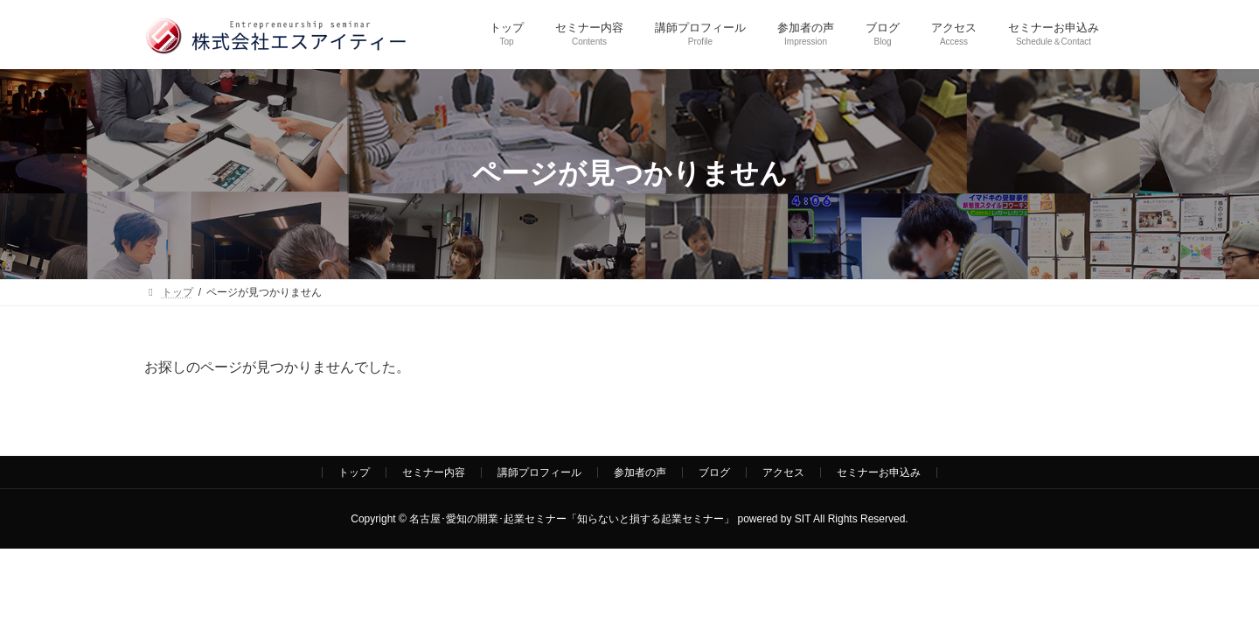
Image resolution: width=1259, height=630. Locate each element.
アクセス (783, 472)
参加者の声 (640, 472)
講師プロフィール (539, 472)
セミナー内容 (433, 472)
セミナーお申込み (879, 472)
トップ (354, 472)
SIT (802, 519)
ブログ (714, 472)
